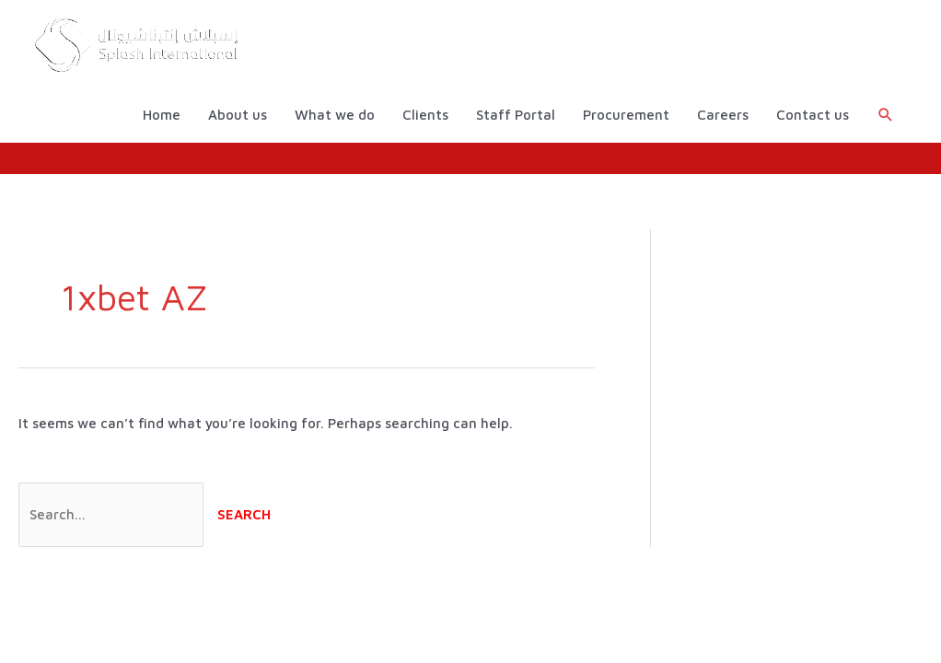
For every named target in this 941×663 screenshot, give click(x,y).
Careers (723, 114)
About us (237, 114)
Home (161, 114)
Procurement (626, 114)
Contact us (812, 114)
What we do (335, 114)
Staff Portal (515, 114)
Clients (425, 114)
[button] (886, 115)
